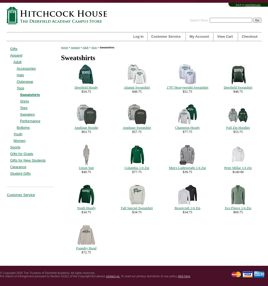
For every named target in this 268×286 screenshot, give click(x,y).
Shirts (24, 101)
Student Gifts (20, 173)
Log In (138, 37)
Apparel (16, 55)
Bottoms (23, 128)
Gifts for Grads (21, 154)
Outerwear (25, 82)
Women (19, 141)
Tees (23, 108)
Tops (20, 88)
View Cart (225, 37)
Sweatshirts (30, 95)
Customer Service (166, 37)
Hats (20, 75)
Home (64, 47)
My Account (199, 37)
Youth (17, 134)
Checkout (250, 37)
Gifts (14, 49)
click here (184, 276)
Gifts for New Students (28, 160)
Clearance (18, 167)
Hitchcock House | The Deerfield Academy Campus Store (58, 15)
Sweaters (27, 114)
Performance (30, 121)
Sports (15, 147)
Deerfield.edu (253, 4)
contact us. (113, 276)
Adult (17, 62)
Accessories (26, 68)
